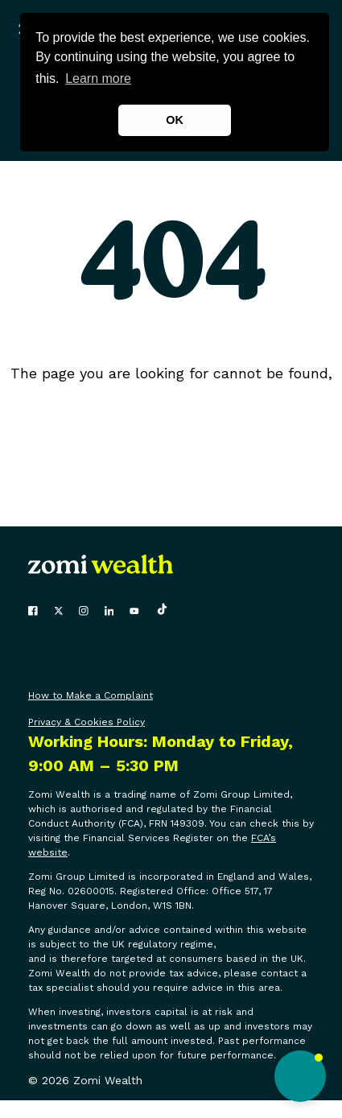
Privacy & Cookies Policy (86, 722)
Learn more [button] (98, 78)
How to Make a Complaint (90, 695)
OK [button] (174, 119)
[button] (300, 1076)
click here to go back (171, 394)
